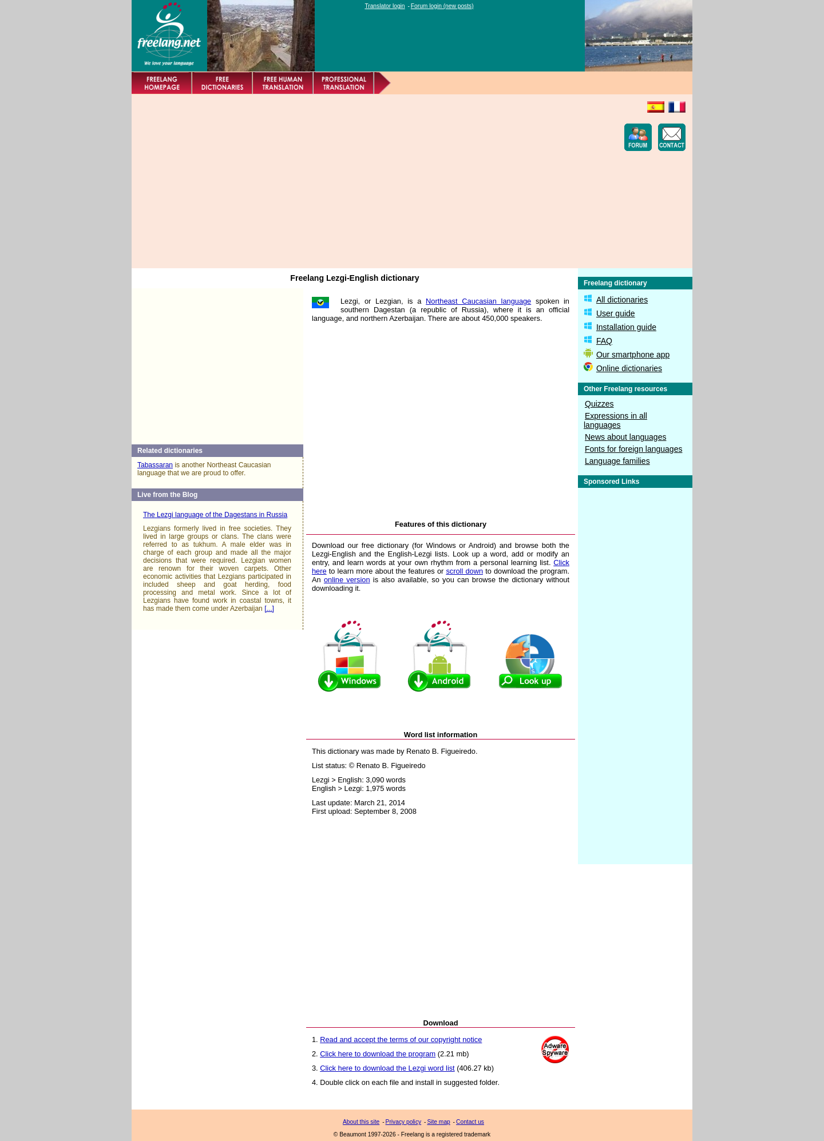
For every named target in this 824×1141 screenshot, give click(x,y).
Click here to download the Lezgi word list (387, 1068)
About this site (361, 1122)
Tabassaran (155, 465)
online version (347, 579)
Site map (438, 1122)
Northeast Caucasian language (478, 301)
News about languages (625, 437)
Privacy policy (404, 1122)
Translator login (385, 6)
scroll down (464, 571)
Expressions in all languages (615, 420)
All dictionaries (622, 299)
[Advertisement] (346, 181)
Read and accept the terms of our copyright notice (401, 1039)
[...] (269, 609)
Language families (617, 461)
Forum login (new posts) (442, 6)
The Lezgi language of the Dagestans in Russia (215, 515)
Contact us (470, 1122)
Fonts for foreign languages (633, 449)
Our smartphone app (633, 354)
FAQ (604, 340)
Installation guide (626, 327)
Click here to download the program (377, 1053)
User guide (615, 313)
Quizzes (599, 403)
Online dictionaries (629, 368)
